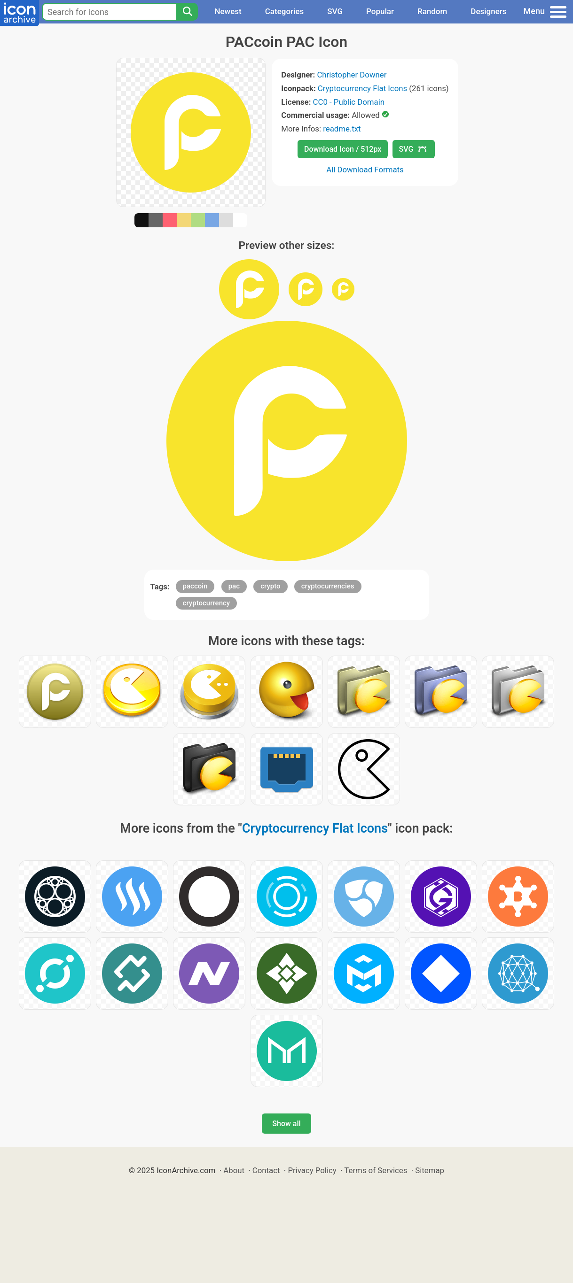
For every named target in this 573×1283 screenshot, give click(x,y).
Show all (286, 1123)
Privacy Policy (312, 1170)
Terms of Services (375, 1170)
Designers (488, 11)
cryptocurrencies (327, 586)
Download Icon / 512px (342, 149)
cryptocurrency (206, 603)
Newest (227, 11)
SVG (335, 11)
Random (432, 11)
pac (234, 586)
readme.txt (342, 128)
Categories (284, 11)
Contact (266, 1170)
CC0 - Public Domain (349, 102)
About (233, 1170)
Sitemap (429, 1170)
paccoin (195, 586)
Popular (380, 11)
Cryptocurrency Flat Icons (362, 88)
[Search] (187, 12)
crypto (270, 586)
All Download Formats (365, 169)
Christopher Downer (351, 74)
